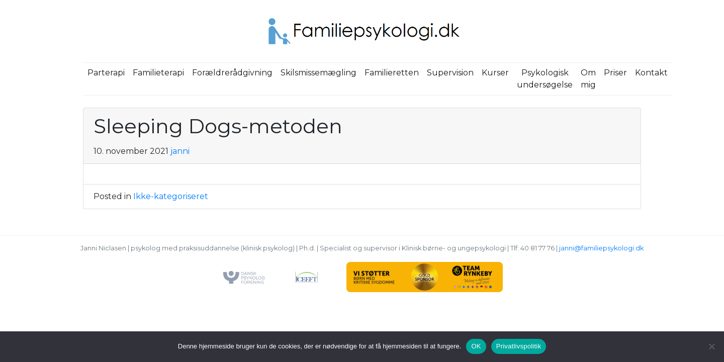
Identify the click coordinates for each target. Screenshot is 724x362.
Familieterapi (158, 72)
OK (476, 346)
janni (180, 151)
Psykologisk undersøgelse (545, 78)
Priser (615, 72)
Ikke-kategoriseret (170, 196)
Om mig (588, 78)
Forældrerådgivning (232, 72)
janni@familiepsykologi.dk (601, 248)
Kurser (495, 72)
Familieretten (392, 72)
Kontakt (651, 72)
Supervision (450, 72)
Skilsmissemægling (318, 72)
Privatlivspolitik (518, 346)
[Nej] (711, 346)
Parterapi (106, 72)
